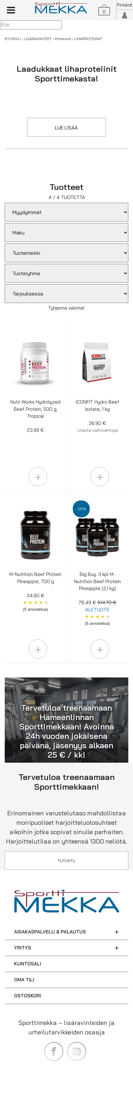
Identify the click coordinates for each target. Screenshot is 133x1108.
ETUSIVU (13, 38)
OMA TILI (24, 980)
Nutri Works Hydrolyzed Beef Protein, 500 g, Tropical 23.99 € (35, 416)
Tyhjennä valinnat (66, 308)
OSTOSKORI (27, 996)
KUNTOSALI (27, 964)
